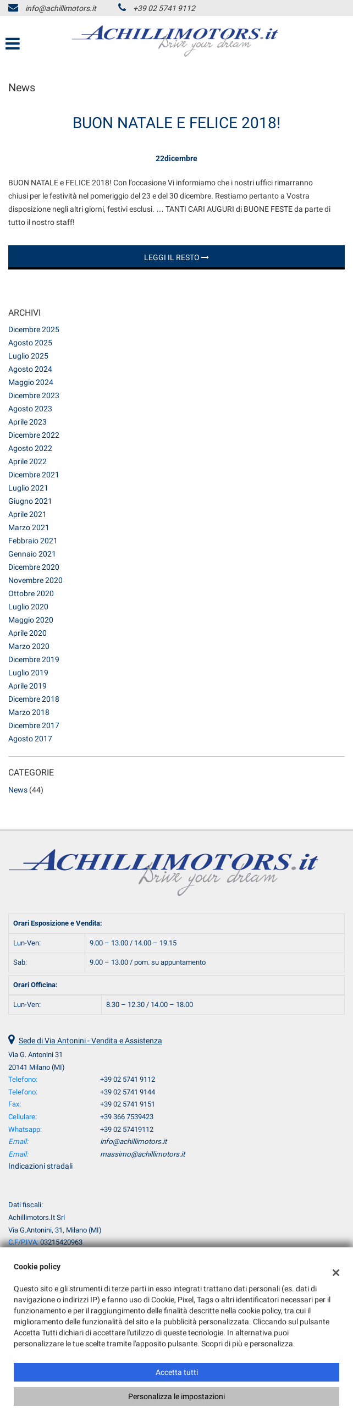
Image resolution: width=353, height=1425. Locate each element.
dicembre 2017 (33, 725)
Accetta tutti (177, 1372)
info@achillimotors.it (60, 8)
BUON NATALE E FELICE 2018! (176, 123)
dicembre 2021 (33, 474)
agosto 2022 (30, 448)
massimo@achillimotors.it (142, 1154)
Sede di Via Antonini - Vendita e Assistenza (90, 1040)
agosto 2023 (30, 408)
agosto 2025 (30, 342)
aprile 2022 (27, 461)
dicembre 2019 (33, 659)
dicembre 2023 (33, 395)
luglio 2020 (28, 606)
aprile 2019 (27, 685)
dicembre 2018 (33, 699)
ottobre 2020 (31, 593)
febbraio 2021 (33, 540)
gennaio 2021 (32, 553)
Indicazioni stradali (40, 1166)
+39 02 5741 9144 (127, 1092)
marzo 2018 (28, 712)
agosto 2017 (30, 738)
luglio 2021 (28, 487)
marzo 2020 (28, 646)
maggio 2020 (30, 619)
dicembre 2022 (33, 435)
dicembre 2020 (33, 567)
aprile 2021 (27, 514)
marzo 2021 (28, 527)
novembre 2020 (35, 580)
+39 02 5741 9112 (164, 8)
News (17, 789)
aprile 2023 (27, 421)
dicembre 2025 (33, 329)
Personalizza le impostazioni (176, 1396)
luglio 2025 (28, 355)
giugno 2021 (30, 501)
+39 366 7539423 (126, 1117)
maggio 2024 (30, 382)
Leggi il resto (176, 257)
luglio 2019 (28, 672)
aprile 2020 (27, 633)
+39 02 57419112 (126, 1129)
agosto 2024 (30, 369)
